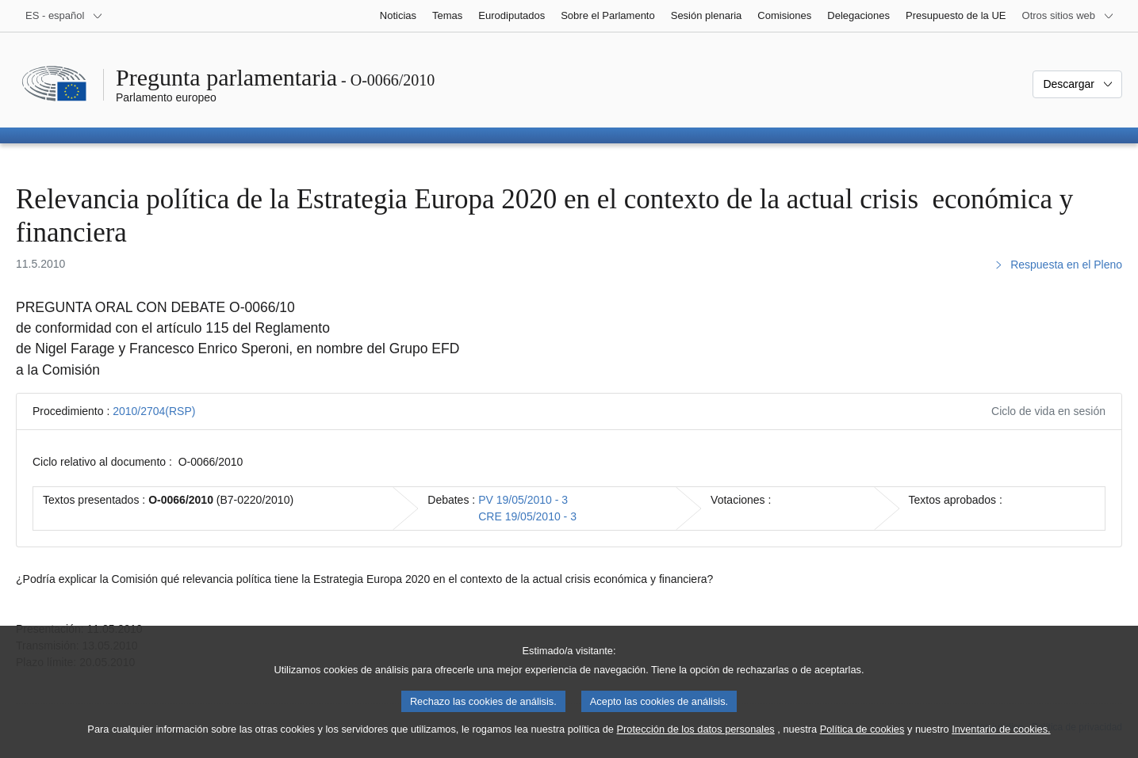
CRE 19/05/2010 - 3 (527, 516)
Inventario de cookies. (1001, 744)
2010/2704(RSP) (154, 411)
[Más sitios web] (1068, 16)
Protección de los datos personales (696, 744)
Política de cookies (862, 744)
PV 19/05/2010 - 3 (523, 499)
